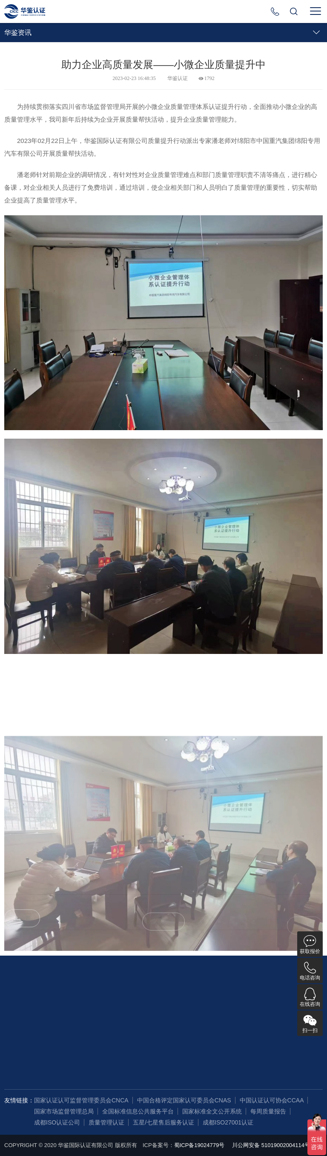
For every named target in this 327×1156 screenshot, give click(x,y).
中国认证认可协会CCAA (272, 1100)
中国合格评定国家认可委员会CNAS (184, 1100)
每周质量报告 (268, 1111)
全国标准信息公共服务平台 (138, 1111)
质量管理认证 (106, 1122)
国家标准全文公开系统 (212, 1111)
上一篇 (22, 926)
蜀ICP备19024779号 (199, 1145)
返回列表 (163, 929)
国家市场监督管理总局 (64, 1111)
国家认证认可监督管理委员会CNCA (81, 1100)
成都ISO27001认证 (228, 1122)
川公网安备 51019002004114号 (271, 1145)
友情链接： (19, 1100)
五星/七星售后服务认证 (163, 1122)
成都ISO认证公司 (57, 1122)
